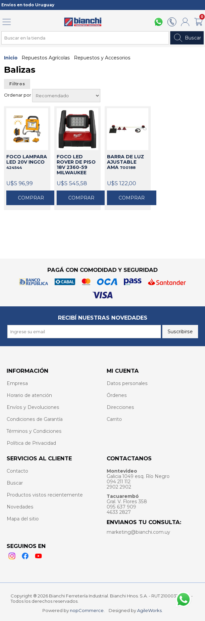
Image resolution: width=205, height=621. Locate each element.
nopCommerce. (87, 610)
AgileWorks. (150, 610)
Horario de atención (29, 395)
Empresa (17, 383)
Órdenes (117, 395)
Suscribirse (180, 331)
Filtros (17, 84)
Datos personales (127, 383)
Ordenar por (18, 95)
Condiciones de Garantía (35, 419)
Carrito (114, 419)
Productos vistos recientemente (45, 495)
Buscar (187, 38)
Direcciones (120, 407)
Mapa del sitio (23, 518)
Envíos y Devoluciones (33, 407)
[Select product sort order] (66, 95)
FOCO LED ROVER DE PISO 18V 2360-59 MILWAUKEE (76, 165)
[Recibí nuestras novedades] (84, 331)
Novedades (20, 506)
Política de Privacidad (31, 443)
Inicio (11, 57)
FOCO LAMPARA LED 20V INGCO (26, 162)
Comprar (31, 198)
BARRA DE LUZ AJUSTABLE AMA (125, 162)
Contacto (17, 471)
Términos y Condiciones (34, 431)
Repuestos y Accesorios (102, 57)
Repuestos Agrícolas (46, 57)
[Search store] (85, 37)
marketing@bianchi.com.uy (138, 532)
